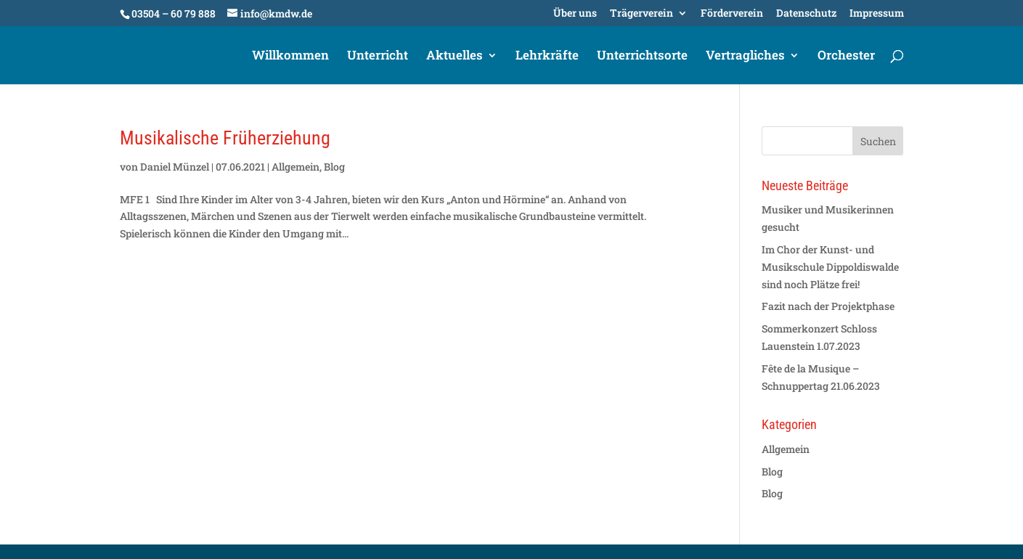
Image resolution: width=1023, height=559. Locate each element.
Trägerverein (641, 14)
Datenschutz (806, 14)
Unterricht (377, 56)
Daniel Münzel (174, 167)
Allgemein (295, 167)
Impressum (876, 14)
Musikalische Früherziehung (225, 138)
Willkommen (290, 56)
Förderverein (732, 14)
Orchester (846, 56)
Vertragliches (745, 56)
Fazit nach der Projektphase (828, 306)
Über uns (575, 14)
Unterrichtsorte (642, 56)
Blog (334, 167)
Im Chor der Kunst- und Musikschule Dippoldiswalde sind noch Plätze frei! (830, 266)
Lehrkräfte (547, 56)
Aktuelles (454, 56)
